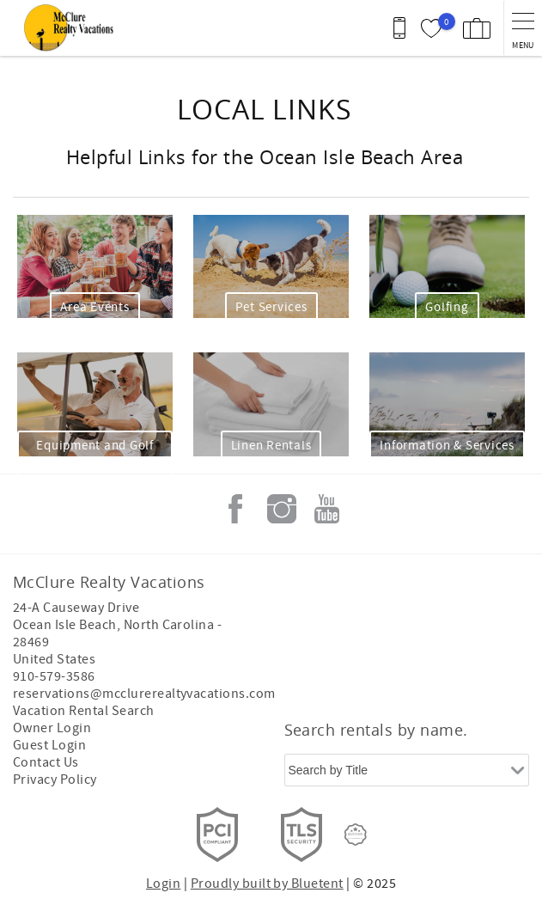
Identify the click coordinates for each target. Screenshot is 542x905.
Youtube (327, 509)
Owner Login (52, 728)
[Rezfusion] (356, 834)
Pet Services (271, 307)
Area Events (94, 307)
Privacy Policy (55, 779)
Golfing (446, 307)
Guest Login (49, 745)
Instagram (282, 509)
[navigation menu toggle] (522, 28)
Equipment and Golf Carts (95, 454)
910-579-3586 (54, 676)
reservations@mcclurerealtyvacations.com (144, 693)
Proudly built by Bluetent (267, 883)
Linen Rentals (271, 445)
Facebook (235, 509)
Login (163, 883)
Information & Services (447, 445)
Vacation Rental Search (84, 710)
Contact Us (46, 762)
